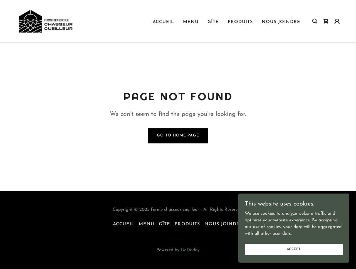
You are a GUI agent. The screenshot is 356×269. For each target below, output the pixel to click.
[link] (45, 21)
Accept (294, 256)
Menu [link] (191, 22)
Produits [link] (240, 22)
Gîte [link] (213, 22)
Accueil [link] (163, 22)
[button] (337, 21)
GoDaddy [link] (190, 250)
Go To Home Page (178, 135)
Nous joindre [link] (281, 22)
